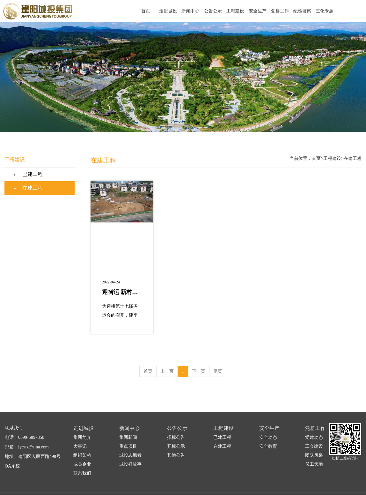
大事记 (80, 437)
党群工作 (287, 11)
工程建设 (249, 11)
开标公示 (176, 437)
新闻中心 (211, 11)
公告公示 (230, 11)
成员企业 (82, 455)
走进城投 (192, 11)
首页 (172, 11)
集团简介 (82, 428)
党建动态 (314, 428)
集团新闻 (128, 428)
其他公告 (176, 446)
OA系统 (12, 457)
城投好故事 (130, 455)
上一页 (167, 362)
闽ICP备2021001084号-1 (343, 489)
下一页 (198, 362)
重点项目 (128, 437)
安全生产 (268, 11)
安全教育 (268, 437)
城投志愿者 (130, 446)
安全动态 (268, 428)
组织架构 (82, 446)
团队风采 (314, 446)
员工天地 (314, 455)
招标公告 (176, 428)
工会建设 (314, 437)
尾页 (217, 362)
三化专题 (325, 11)
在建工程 (46, 179)
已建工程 (46, 166)
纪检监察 (306, 11)
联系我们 (82, 464)
